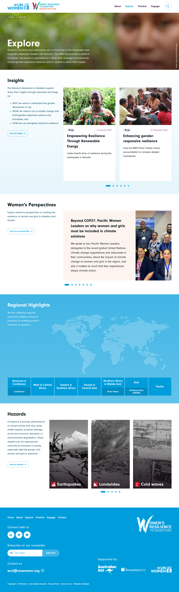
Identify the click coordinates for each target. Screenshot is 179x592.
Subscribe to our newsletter (26, 545)
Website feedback (81, 584)
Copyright (11, 584)
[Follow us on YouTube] (27, 534)
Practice (142, 6)
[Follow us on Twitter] (19, 534)
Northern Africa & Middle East (112, 382)
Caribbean (19, 391)
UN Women (23, 584)
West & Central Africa (42, 386)
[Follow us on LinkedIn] (10, 534)
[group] (117, 245)
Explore (129, 6)
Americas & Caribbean (19, 382)
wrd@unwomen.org (26, 570)
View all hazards (16, 464)
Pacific (160, 386)
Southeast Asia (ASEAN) (136, 391)
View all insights (16, 133)
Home (11, 17)
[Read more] (89, 134)
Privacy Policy (53, 584)
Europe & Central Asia (89, 386)
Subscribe (51, 553)
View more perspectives (20, 231)
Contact (62, 517)
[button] (108, 186)
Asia (136, 382)
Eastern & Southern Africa (66, 386)
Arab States (113, 391)
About (118, 6)
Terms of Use (66, 584)
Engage (155, 6)
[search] (168, 6)
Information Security (38, 584)
